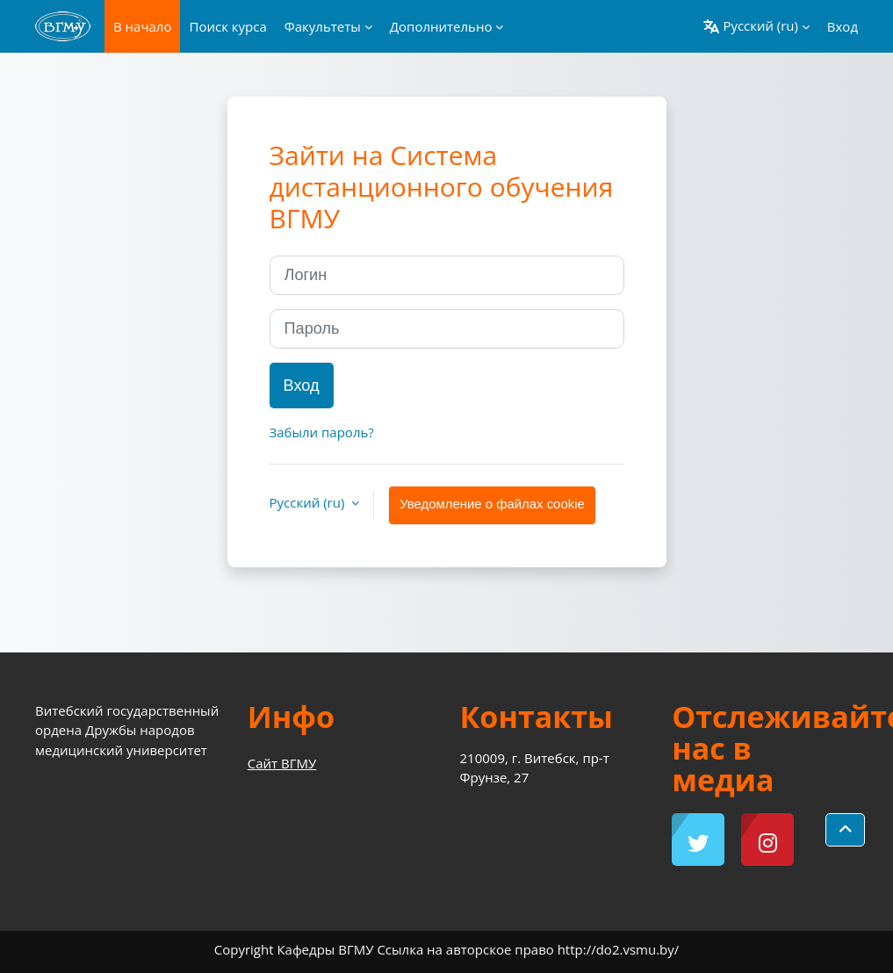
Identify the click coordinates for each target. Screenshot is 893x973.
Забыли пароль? (322, 432)
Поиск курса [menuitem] (227, 26)
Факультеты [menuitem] (322, 26)
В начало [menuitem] (142, 26)
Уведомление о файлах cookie (492, 504)
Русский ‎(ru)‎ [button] (309, 502)
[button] (756, 26)
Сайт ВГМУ (282, 763)
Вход (842, 26)
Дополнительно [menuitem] (441, 26)
